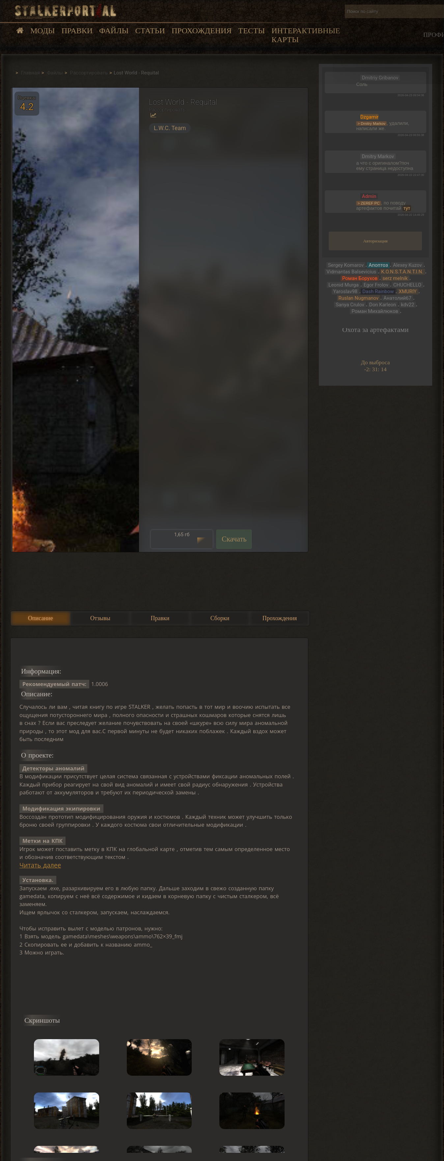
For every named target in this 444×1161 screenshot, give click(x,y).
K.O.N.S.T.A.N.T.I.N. (402, 272)
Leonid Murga (343, 285)
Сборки (220, 618)
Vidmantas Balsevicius (351, 272)
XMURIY (408, 291)
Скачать (234, 539)
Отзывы (100, 618)
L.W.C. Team (170, 128)
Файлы (113, 30)
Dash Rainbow (378, 291)
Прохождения (202, 30)
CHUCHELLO (407, 285)
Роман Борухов (359, 278)
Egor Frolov (376, 285)
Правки (77, 30)
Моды (42, 30)
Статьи (150, 30)
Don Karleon (382, 305)
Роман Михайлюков (374, 311)
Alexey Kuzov (407, 265)
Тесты (251, 30)
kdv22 (407, 305)
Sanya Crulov (350, 305)
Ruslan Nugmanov (359, 298)
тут (406, 208)
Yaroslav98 (345, 291)
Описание (40, 618)
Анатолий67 (397, 298)
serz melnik (394, 278)
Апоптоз (378, 265)
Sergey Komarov (346, 265)
